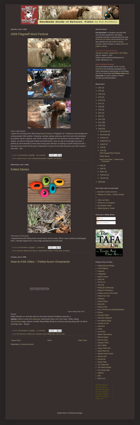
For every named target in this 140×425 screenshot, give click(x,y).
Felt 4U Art (101, 282)
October (103, 138)
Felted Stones (20, 169)
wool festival (57, 158)
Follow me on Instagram (106, 203)
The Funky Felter (104, 370)
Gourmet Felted (103, 315)
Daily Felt (101, 279)
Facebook (17, 321)
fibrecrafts (101, 304)
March (102, 172)
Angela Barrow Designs (106, 266)
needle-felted (58, 250)
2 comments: (40, 247)
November (104, 135)
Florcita (100, 312)
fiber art (35, 250)
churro (24, 158)
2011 (100, 122)
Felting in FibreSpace (105, 290)
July (101, 147)
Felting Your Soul (104, 296)
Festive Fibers (103, 301)
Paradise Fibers (103, 343)
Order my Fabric (103, 200)
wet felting (66, 250)
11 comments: (41, 330)
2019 (100, 97)
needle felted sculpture (45, 250)
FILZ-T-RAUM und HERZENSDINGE (111, 310)
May (102, 165)
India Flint (101, 326)
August (103, 144)
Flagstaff (49, 158)
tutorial (58, 334)
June (102, 150)
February (103, 175)
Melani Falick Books (105, 334)
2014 (100, 113)
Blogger (79, 413)
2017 (100, 103)
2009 (100, 129)
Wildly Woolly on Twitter (106, 208)
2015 (100, 110)
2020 (100, 94)
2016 (100, 107)
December (104, 131)
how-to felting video (49, 334)
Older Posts (82, 340)
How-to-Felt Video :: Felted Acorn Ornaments (40, 261)
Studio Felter (102, 362)
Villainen (101, 373)
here (122, 39)
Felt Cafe (101, 285)
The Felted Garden (104, 367)
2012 (100, 119)
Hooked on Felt (103, 323)
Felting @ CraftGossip (105, 288)
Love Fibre (101, 332)
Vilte (99, 376)
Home (49, 340)
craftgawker (102, 274)
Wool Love (101, 378)
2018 (100, 100)
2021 (100, 91)
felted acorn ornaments (34, 334)
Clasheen (101, 271)
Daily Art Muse (103, 277)
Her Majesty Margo (104, 321)
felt (18, 334)
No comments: (41, 155)
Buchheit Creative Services (107, 192)
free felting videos (119, 73)
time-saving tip (34, 319)
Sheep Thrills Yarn (104, 348)
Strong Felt (102, 359)
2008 (100, 182)
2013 (100, 116)
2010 (100, 125)
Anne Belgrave (103, 268)
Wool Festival (46, 133)
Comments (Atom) (27, 344)
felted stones (28, 250)
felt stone (20, 250)
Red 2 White (102, 345)
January (103, 178)
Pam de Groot (103, 340)
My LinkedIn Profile (104, 206)
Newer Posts (16, 340)
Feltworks (101, 299)
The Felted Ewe (103, 365)
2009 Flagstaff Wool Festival (29, 34)
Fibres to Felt (102, 307)
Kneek (100, 329)
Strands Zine (102, 356)
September (104, 141)
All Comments (103, 223)
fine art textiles (105, 39)
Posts (100, 219)
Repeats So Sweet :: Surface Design (111, 195)
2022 (100, 88)
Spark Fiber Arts (103, 351)
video (63, 334)
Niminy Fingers (103, 337)
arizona (19, 158)
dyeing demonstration (39, 158)
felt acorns (23, 334)
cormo (29, 158)
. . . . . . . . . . (102, 197)
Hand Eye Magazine (105, 318)
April (102, 168)
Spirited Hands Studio (105, 354)
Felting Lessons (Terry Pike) (108, 293)
